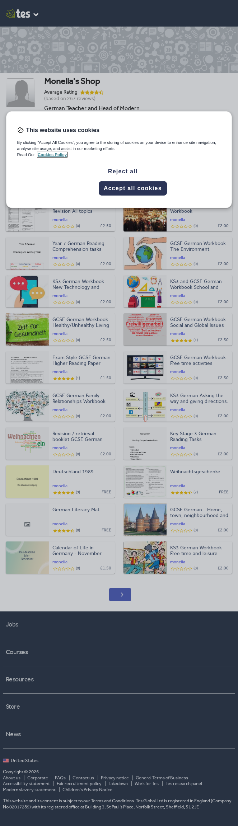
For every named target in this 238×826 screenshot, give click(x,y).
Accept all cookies (133, 188)
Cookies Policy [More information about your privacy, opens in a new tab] (52, 154)
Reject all (123, 171)
